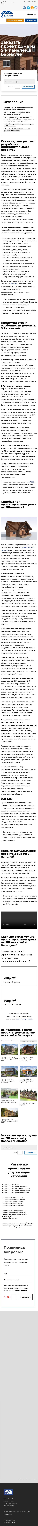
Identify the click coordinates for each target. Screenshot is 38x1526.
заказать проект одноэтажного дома (16, 1190)
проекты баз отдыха (9, 1218)
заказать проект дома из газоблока (15, 1192)
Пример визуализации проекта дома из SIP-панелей (17, 130)
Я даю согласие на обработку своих (16, 1289)
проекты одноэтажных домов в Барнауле (18, 1223)
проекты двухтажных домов (13, 1201)
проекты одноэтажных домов (13, 1199)
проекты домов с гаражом (12, 1203)
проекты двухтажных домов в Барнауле (17, 1225)
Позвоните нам (31, 20)
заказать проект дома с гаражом (14, 1186)
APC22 (31, 482)
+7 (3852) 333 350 (9, 1520)
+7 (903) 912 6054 (9, 1522)
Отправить (28, 87)
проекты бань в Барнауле (12, 1227)
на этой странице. (24, 1019)
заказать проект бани (10, 1184)
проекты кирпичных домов (12, 1210)
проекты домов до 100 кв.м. (12, 1197)
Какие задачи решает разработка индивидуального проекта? (18, 108)
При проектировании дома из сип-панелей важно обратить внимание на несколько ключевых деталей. (19, 119)
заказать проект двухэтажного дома (16, 1188)
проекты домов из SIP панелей (14, 1212)
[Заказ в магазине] (28, 1041)
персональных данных (18, 1290)
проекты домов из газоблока (13, 1205)
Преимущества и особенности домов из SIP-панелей (17, 113)
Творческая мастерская (15, 20)
